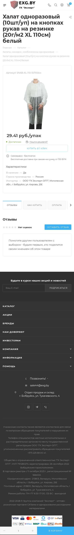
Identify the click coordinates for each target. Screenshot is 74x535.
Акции (7, 314)
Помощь (9, 366)
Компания (10, 349)
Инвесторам (12, 340)
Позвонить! (38, 378)
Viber (45, 407)
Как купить (34, 205)
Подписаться (58, 288)
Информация (12, 357)
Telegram (37, 407)
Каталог (9, 306)
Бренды (8, 323)
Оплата (57, 205)
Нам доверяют (13, 332)
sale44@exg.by (39, 385)
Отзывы (12, 205)
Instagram (28, 407)
